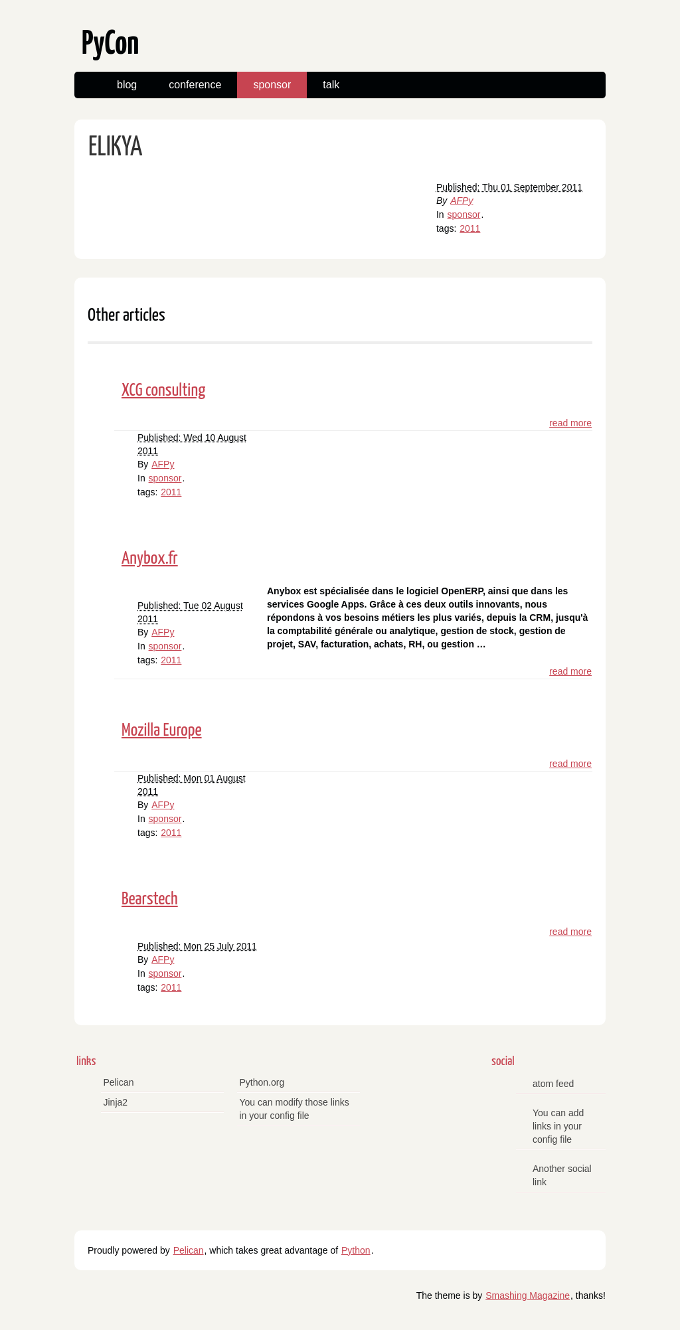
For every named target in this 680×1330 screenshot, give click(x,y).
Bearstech (150, 899)
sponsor (272, 84)
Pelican (119, 1082)
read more (570, 423)
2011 (470, 228)
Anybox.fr (150, 559)
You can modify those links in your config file (294, 1109)
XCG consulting (163, 391)
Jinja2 (116, 1102)
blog (127, 84)
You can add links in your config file (558, 1126)
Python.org (262, 1082)
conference (195, 84)
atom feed (553, 1083)
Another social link (562, 1175)
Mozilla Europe (162, 731)
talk (331, 84)
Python (356, 1250)
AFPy (461, 200)
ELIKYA (115, 148)
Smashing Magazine (527, 1295)
